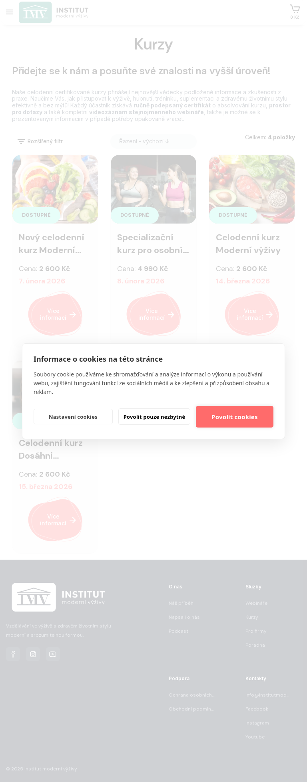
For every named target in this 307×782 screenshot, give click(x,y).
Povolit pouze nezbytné (154, 416)
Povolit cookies (234, 417)
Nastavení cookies (73, 416)
